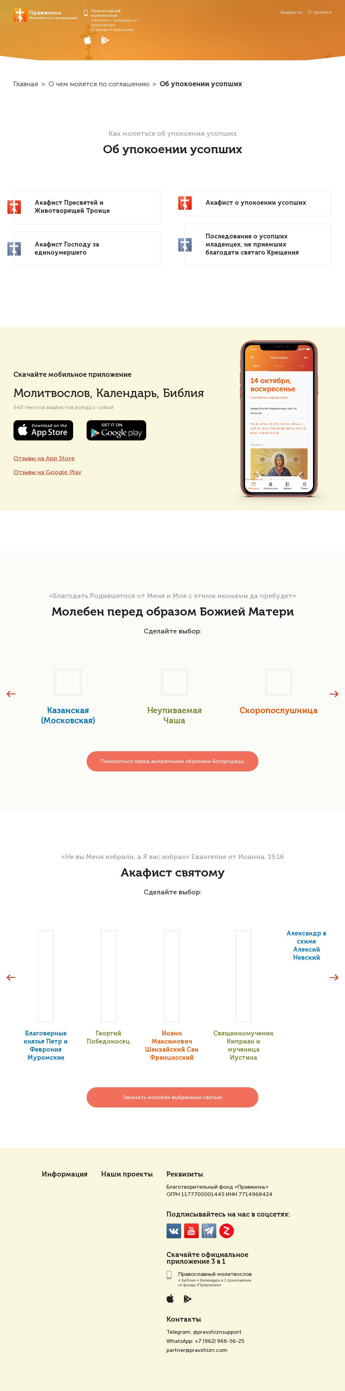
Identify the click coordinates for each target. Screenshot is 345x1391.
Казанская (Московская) (68, 716)
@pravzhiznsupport (217, 1332)
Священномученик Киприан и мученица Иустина (243, 1046)
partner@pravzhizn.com (196, 1350)
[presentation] (11, 694)
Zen (226, 1230)
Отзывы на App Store (44, 458)
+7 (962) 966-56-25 (219, 1341)
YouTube (191, 1230)
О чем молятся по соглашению (99, 84)
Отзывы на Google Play (47, 472)
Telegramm (209, 1230)
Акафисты (291, 12)
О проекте (320, 12)
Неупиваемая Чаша (174, 716)
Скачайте (182, 1255)
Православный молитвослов (106, 13)
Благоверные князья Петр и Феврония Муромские (46, 1046)
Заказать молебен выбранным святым (172, 1097)
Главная (25, 84)
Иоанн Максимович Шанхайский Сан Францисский (171, 1046)
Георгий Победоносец (108, 1038)
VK (174, 1230)
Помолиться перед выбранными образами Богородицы (172, 761)
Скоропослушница (279, 711)
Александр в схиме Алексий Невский (306, 946)
